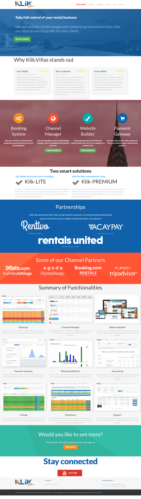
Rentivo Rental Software (52, 488)
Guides (107, 4)
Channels (99, 4)
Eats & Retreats (106, 488)
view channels (53, 151)
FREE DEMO (70, 448)
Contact (121, 4)
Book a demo (81, 4)
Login (114, 4)
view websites (87, 151)
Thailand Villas (106, 490)
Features (91, 4)
